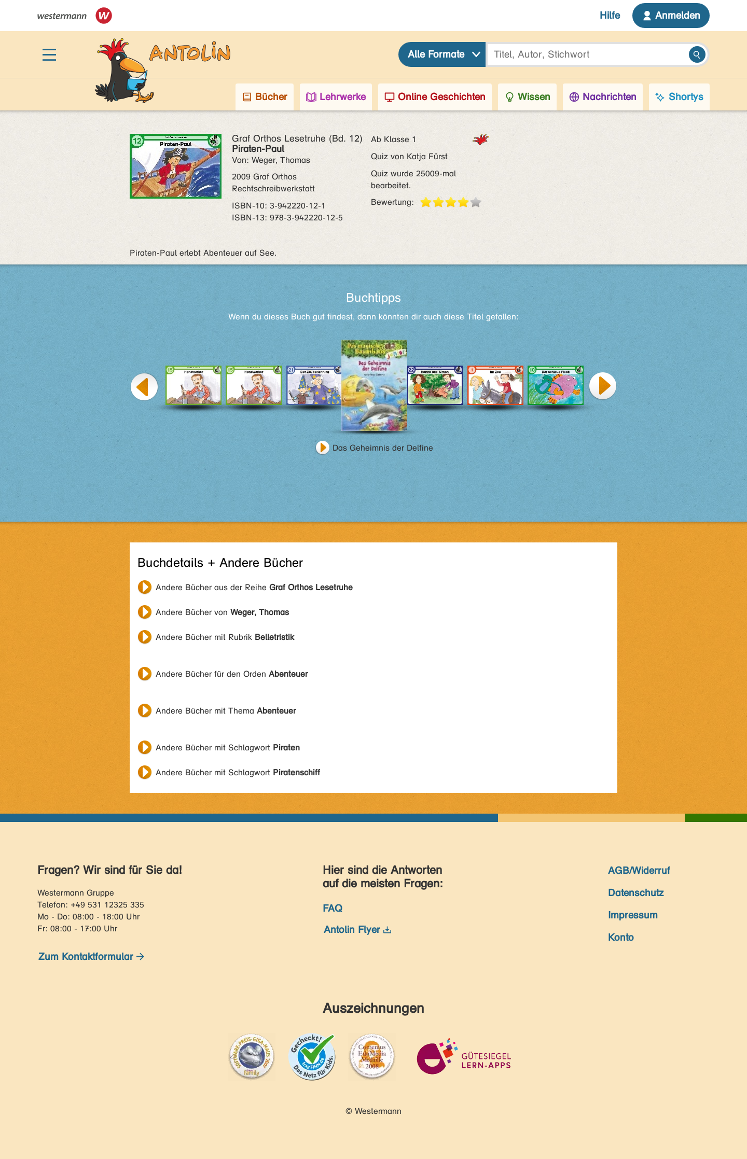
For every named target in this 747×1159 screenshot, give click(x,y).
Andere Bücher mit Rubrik (225, 637)
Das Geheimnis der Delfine (383, 448)
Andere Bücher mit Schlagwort (228, 747)
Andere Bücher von (222, 612)
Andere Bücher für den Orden (232, 674)
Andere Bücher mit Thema (226, 711)
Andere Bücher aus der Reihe (254, 587)
